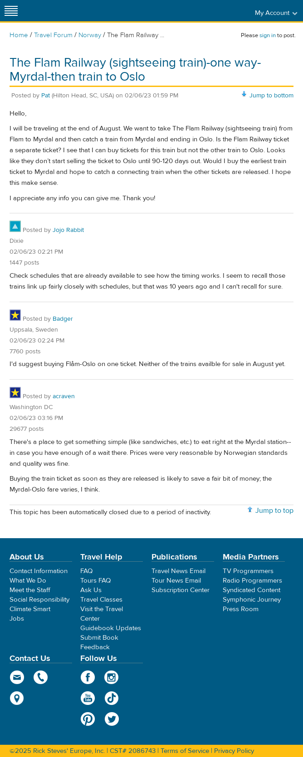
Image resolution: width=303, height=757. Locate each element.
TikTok (111, 698)
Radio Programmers (252, 580)
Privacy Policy (234, 751)
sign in (267, 35)
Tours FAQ (95, 580)
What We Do (28, 580)
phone (41, 677)
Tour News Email (176, 580)
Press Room (241, 609)
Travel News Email (178, 571)
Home (19, 35)
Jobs (17, 618)
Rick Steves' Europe (151, 10)
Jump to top (274, 510)
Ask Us (91, 590)
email (17, 677)
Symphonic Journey (252, 599)
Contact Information (39, 571)
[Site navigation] (11, 10)
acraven (64, 396)
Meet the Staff (30, 590)
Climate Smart (30, 609)
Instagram (111, 677)
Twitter (111, 719)
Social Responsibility (39, 599)
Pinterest (87, 719)
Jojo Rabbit (68, 230)
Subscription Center (181, 590)
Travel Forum (53, 35)
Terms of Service (185, 751)
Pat (45, 96)
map (17, 698)
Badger (63, 319)
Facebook (87, 677)
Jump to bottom (271, 96)
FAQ (86, 571)
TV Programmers (248, 571)
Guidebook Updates (110, 628)
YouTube (87, 698)
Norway (89, 35)
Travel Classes (101, 599)
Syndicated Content (251, 590)
